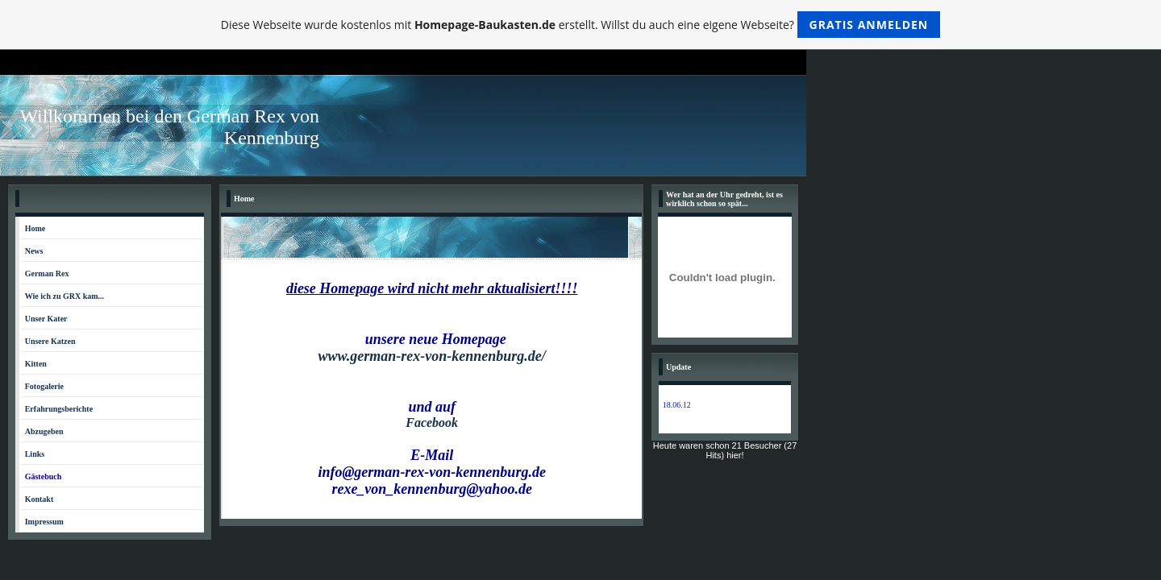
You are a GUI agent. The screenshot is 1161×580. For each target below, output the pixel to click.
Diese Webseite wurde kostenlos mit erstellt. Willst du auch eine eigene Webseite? (581, 24)
